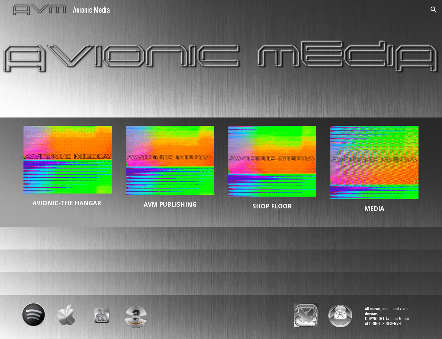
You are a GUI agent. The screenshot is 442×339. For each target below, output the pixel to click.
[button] (433, 9)
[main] (68, 203)
